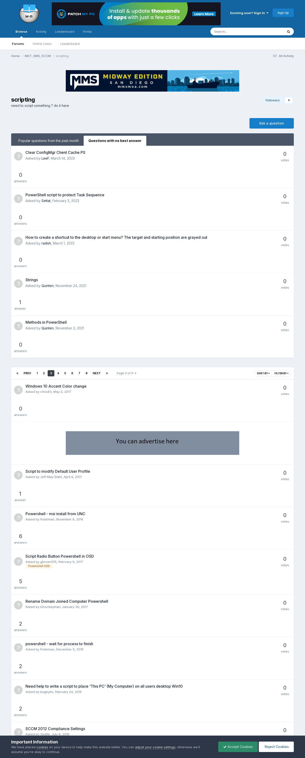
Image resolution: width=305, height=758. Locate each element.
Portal (87, 31)
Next (97, 267)
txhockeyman (50, 417)
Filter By (281, 267)
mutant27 (47, 502)
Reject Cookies (276, 747)
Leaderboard (70, 44)
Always (45, 635)
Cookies (168, 722)
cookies (42, 747)
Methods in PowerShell (46, 237)
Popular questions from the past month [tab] (48, 141)
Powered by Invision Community (152, 732)
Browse (21, 34)
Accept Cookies (238, 747)
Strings (31, 216)
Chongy (46, 547)
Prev (27, 267)
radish (46, 201)
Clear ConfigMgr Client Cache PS (55, 152)
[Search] (234, 31)
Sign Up (283, 13)
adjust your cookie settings (155, 747)
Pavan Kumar (50, 523)
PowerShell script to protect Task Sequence (64, 173)
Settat (46, 179)
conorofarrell (50, 614)
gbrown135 (48, 393)
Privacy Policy (146, 722)
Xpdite (45, 481)
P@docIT (47, 590)
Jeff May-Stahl (51, 350)
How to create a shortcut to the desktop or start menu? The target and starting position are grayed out (116, 195)
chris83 (45, 286)
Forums (18, 44)
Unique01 (47, 569)
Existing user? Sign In (249, 13)
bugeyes (46, 459)
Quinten (47, 222)
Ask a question (271, 123)
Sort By (263, 267)
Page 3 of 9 (126, 267)
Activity (41, 31)
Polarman (47, 371)
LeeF (45, 158)
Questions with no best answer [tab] (115, 141)
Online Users (42, 44)
